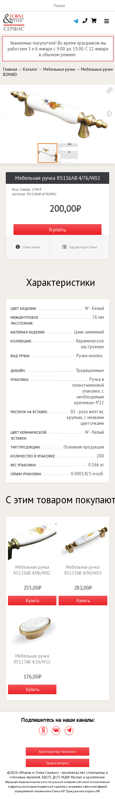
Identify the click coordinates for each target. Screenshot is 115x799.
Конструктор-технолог (57, 751)
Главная (10, 69)
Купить (57, 229)
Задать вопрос (57, 763)
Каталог (30, 69)
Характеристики (79, 247)
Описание (28, 247)
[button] (109, 90)
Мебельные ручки (59, 69)
